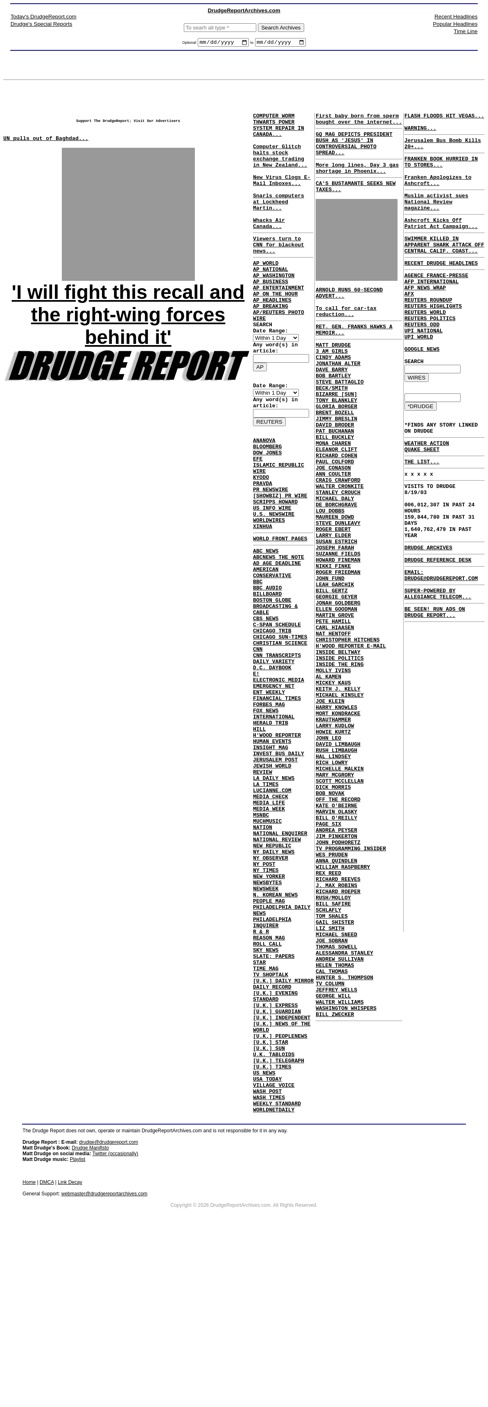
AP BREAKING (270, 336)
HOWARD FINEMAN (338, 628)
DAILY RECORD (272, 1131)
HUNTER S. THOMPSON (344, 1129)
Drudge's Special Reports (41, 24)
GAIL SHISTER (335, 1063)
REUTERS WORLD (425, 345)
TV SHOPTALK (270, 1116)
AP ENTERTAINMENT (278, 314)
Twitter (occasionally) (115, 1323)
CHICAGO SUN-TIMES (280, 719)
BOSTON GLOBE (272, 674)
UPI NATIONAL (423, 367)
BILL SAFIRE (333, 1041)
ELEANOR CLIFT (336, 495)
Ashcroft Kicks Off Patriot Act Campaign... (441, 242)
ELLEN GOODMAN (336, 687)
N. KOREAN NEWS (275, 1021)
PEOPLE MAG (269, 1028)
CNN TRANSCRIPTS (277, 741)
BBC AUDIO (267, 660)
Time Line (465, 31)
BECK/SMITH (332, 422)
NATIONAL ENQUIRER (280, 947)
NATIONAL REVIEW (277, 954)
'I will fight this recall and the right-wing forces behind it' (128, 323)
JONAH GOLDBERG (338, 680)
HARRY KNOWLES (336, 805)
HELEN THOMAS (335, 1114)
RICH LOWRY (332, 871)
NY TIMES (265, 991)
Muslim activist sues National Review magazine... (436, 217)
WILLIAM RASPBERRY (343, 996)
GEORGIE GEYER (336, 672)
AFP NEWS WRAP (425, 315)
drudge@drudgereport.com (108, 1311)
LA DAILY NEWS (273, 881)
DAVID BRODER (335, 466)
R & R (261, 1065)
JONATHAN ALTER (338, 392)
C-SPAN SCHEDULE (277, 704)
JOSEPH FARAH (335, 613)
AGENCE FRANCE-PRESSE (436, 301)
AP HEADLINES (272, 329)
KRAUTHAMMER (333, 820)
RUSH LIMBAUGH (336, 856)
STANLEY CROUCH (338, 547)
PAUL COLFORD (335, 510)
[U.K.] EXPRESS (275, 1153)
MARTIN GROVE (335, 694)
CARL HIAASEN (335, 709)
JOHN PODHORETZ (338, 967)
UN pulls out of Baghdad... (45, 145)
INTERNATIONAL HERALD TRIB (273, 818)
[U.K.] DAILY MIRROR (283, 1124)
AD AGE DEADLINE (277, 630)
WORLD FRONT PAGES (280, 602)
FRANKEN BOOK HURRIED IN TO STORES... (441, 170)
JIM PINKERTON (336, 960)
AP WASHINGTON (273, 299)
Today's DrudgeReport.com (44, 17)
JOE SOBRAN (332, 1085)
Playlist (77, 1329)
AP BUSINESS (270, 307)
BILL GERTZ (332, 665)
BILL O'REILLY (336, 938)
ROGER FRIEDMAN (338, 643)
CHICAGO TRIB (272, 711)
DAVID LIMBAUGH (338, 849)
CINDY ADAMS (333, 385)
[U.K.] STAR (270, 1197)
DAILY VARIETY (273, 748)
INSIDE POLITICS (340, 746)
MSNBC (261, 925)
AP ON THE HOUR (275, 321)
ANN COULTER (333, 525)
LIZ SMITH (330, 1070)
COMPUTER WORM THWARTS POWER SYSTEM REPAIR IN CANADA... (278, 129)
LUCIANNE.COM (272, 895)
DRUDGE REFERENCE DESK (438, 626)
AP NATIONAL (270, 292)
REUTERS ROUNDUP (428, 330)
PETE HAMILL (333, 702)
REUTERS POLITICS (430, 352)
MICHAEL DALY (335, 554)
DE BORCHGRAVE (336, 562)
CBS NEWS (265, 696)
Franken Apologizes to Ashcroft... (438, 192)
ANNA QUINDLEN (336, 989)
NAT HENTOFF (333, 716)
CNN (257, 733)
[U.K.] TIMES (272, 1227)
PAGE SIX (328, 945)
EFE (257, 507)
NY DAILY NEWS (273, 969)
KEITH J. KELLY (338, 783)
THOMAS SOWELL (336, 1092)
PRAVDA (262, 537)
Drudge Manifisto (90, 1317)
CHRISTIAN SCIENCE (280, 726)
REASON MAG (269, 1072)
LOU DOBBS (330, 569)
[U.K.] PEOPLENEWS (280, 1190)
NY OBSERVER (270, 976)
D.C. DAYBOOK (272, 755)
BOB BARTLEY (333, 407)
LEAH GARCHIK (335, 658)
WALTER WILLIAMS (340, 1159)
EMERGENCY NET (273, 777)
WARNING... (420, 132)
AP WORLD (265, 285)
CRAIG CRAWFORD (338, 532)
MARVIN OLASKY (336, 930)
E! (256, 763)
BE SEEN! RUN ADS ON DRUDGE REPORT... (434, 685)
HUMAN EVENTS (272, 844)
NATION (262, 940)
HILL (259, 829)
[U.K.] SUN (269, 1205)
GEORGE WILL (333, 1151)
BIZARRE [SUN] (336, 429)
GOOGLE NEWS (422, 389)
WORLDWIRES (269, 581)
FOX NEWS (265, 807)
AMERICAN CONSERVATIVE (272, 641)
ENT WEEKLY (269, 785)
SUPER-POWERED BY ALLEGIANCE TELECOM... (438, 664)
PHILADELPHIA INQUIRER (272, 1054)
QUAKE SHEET (422, 499)
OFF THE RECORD (338, 915)
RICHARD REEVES (338, 1011)
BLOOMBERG (267, 493)
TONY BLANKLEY (336, 436)
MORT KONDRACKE (338, 812)
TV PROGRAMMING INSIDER (351, 974)
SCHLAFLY (328, 1048)
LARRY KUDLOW (335, 827)
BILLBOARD (267, 667)
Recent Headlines (455, 17)
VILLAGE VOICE (273, 1249)
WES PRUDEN (332, 982)
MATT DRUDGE (333, 370)
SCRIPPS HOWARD (275, 559)
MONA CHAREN (333, 488)
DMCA (47, 1352)
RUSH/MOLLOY (333, 1033)
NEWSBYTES (267, 1006)
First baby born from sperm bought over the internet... (359, 121)
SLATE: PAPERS (273, 1094)
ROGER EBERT (333, 591)
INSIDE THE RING (340, 753)
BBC (257, 652)
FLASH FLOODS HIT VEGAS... (444, 118)
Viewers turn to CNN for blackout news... (283, 264)
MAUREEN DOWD (335, 576)
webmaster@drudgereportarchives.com (104, 1363)
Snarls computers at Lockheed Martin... (283, 217)
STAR (259, 1102)
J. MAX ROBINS (336, 1019)
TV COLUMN (330, 1137)
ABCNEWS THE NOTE (278, 623)
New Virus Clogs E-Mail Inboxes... (281, 195)
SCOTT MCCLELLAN (340, 893)
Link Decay (70, 1352)
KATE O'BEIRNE (336, 923)
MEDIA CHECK (270, 903)
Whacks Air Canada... (269, 239)
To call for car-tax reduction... (346, 332)
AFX (409, 323)
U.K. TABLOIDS (273, 1212)
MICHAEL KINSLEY (340, 790)
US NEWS (264, 1234)
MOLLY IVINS (333, 761)
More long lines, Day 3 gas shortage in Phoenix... (357, 178)
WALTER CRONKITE (340, 540)
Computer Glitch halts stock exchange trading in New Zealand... (283, 166)
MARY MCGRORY (335, 886)
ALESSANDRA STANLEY (344, 1100)
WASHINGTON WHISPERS (346, 1166)
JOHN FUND (330, 650)
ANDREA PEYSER (336, 952)
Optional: (190, 44)
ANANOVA (264, 485)
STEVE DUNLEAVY (338, 584)
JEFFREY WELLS (336, 1144)
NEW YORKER (269, 999)
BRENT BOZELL (335, 451)
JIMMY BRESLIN (336, 459)
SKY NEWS (265, 1087)
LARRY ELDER (333, 599)
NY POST (264, 984)
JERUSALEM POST (275, 866)
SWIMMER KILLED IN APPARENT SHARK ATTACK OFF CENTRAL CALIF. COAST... (444, 266)
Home (29, 1352)
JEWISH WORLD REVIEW (283, 873)
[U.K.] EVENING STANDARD (275, 1142)
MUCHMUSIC (267, 932)
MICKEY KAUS (333, 775)
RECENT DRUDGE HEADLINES (441, 287)
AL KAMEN (328, 768)
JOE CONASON (333, 518)
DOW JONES (267, 500)
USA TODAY (267, 1242)
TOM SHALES (332, 1055)
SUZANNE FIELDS (338, 621)
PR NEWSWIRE (270, 544)
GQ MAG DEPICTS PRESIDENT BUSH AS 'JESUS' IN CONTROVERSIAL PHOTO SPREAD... (354, 150)
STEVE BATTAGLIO (340, 414)
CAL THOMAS (332, 1122)
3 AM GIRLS (332, 378)
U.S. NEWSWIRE (273, 574)
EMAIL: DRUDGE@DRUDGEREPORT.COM (441, 643)
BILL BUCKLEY (335, 481)
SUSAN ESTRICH (336, 606)
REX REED (328, 1004)
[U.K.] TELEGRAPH (278, 1220)
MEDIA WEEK (269, 917)
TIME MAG (265, 1109)
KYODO (261, 529)
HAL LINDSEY (333, 864)
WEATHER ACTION (426, 492)
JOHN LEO (328, 842)
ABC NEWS (265, 615)
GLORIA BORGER (336, 444)
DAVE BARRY (332, 400)
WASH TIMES (269, 1264)
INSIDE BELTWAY (338, 739)
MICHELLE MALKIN (340, 879)
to (252, 44)
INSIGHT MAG (270, 851)
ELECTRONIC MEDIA (278, 770)
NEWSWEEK (265, 1013)
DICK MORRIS (333, 901)
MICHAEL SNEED (336, 1078)
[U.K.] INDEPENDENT (281, 1168)
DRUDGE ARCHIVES (428, 612)
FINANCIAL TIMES (277, 792)
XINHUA (262, 588)
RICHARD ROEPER (338, 1026)
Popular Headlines (455, 24)
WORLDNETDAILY (273, 1279)
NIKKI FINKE (333, 635)
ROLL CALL (267, 1080)
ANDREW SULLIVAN (340, 1107)
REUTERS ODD (422, 360)
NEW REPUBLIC (272, 962)
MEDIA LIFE (269, 910)
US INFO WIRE (272, 566)
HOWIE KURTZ (333, 834)
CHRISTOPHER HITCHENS (348, 724)
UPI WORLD (418, 374)
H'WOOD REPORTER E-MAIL (351, 731)
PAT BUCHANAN (335, 473)
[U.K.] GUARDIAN (277, 1161)
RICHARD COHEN (336, 503)
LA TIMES (265, 888)
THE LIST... (422, 513)
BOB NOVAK (330, 908)
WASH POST (267, 1256)
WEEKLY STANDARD (277, 1271)
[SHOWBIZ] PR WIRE (280, 552)
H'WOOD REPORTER (277, 836)
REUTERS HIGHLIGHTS (433, 337)
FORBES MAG (269, 800)
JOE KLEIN (330, 798)
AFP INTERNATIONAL (431, 308)
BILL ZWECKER (335, 1173)
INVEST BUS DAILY (278, 859)
